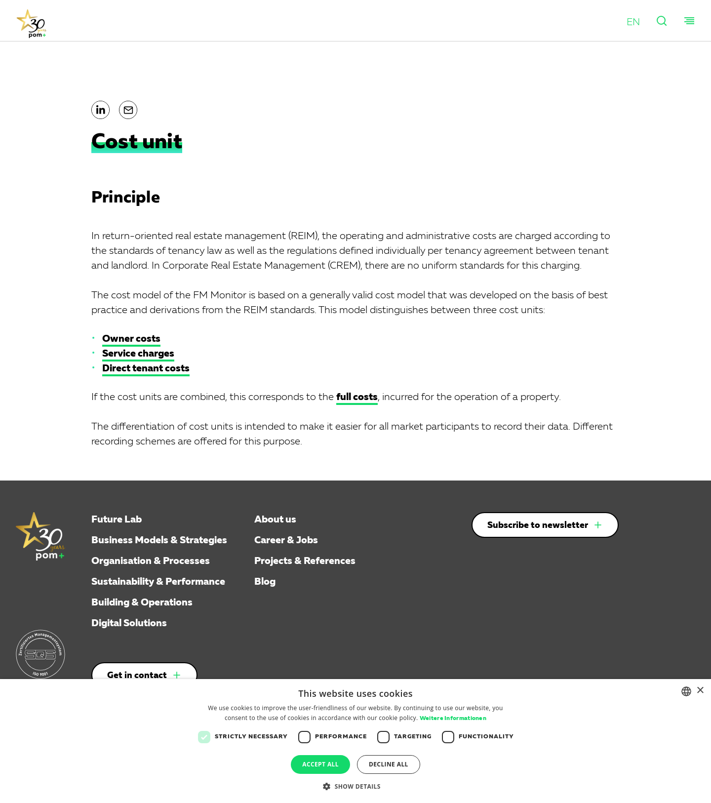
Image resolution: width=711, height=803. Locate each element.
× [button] (700, 690)
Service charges (138, 354)
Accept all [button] (320, 764)
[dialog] (355, 741)
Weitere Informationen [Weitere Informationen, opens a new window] (453, 719)
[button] (633, 22)
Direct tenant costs (146, 368)
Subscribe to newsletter (537, 525)
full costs (357, 397)
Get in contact (137, 675)
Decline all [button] (388, 764)
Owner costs (131, 339)
